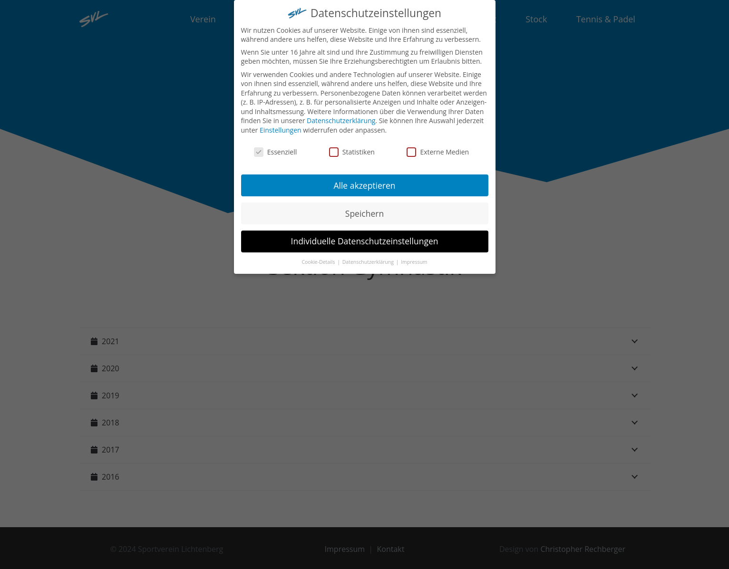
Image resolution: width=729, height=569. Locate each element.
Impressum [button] (414, 258)
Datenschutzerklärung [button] (368, 258)
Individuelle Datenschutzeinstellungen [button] (364, 237)
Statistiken (352, 148)
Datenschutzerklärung (341, 117)
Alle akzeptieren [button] (364, 181)
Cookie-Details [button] (318, 258)
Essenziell (275, 148)
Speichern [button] (364, 209)
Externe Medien (438, 148)
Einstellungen (280, 126)
